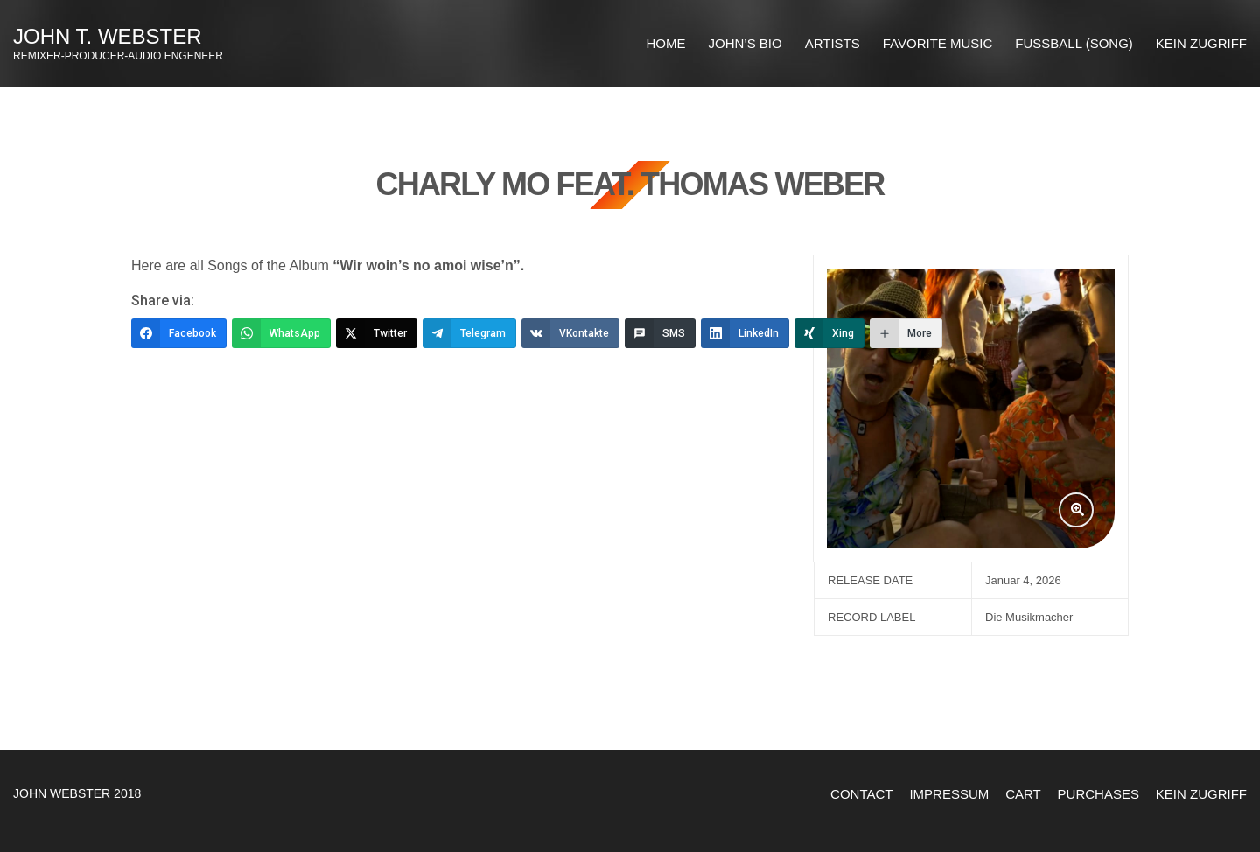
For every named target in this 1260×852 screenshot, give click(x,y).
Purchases (1098, 793)
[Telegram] (469, 333)
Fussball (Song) (1073, 43)
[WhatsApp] (281, 333)
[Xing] (829, 333)
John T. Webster (107, 36)
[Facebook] (179, 333)
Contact (861, 793)
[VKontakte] (571, 333)
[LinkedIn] (745, 333)
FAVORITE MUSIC (938, 43)
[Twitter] (376, 333)
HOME (666, 43)
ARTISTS (832, 43)
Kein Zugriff (1201, 43)
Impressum (949, 793)
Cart (1023, 793)
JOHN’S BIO (745, 43)
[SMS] (660, 333)
